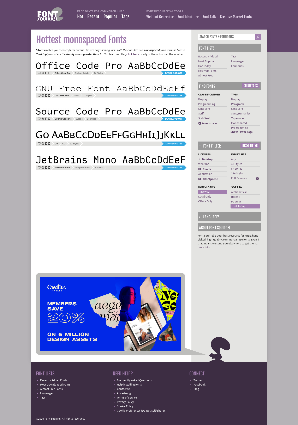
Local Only (204, 197)
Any (233, 159)
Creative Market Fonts (236, 16)
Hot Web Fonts (207, 71)
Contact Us (123, 389)
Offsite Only (205, 201)
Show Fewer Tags (241, 132)
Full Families (239, 178)
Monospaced (208, 123)
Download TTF (174, 95)
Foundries (237, 66)
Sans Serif (204, 109)
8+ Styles (236, 169)
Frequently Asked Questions (134, 380)
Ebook (204, 169)
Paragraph (237, 104)
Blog (196, 389)
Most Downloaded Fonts (55, 385)
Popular (110, 16)
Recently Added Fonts (53, 380)
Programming (206, 104)
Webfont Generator (160, 16)
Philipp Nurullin (82, 168)
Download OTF (173, 73)
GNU (76, 95)
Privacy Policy (125, 402)
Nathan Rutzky (82, 73)
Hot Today (204, 66)
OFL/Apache (208, 179)
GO (64, 144)
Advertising (124, 393)
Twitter (197, 380)
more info (204, 247)
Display (202, 99)
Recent (93, 16)
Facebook (199, 385)
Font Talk (209, 16)
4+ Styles (236, 164)
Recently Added (208, 56)
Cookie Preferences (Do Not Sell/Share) (141, 411)
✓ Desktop (205, 159)
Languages (237, 61)
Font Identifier (188, 16)
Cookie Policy (125, 406)
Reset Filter (250, 146)
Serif (201, 113)
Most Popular (206, 61)
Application (205, 174)
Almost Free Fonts (51, 389)
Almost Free (205, 75)
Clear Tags (251, 86)
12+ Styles (237, 173)
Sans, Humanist (240, 113)
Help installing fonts (129, 385)
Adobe (79, 119)
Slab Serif (204, 118)
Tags (125, 16)
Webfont (203, 164)
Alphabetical (239, 192)
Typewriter (237, 118)
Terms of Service (127, 398)
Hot (80, 16)
